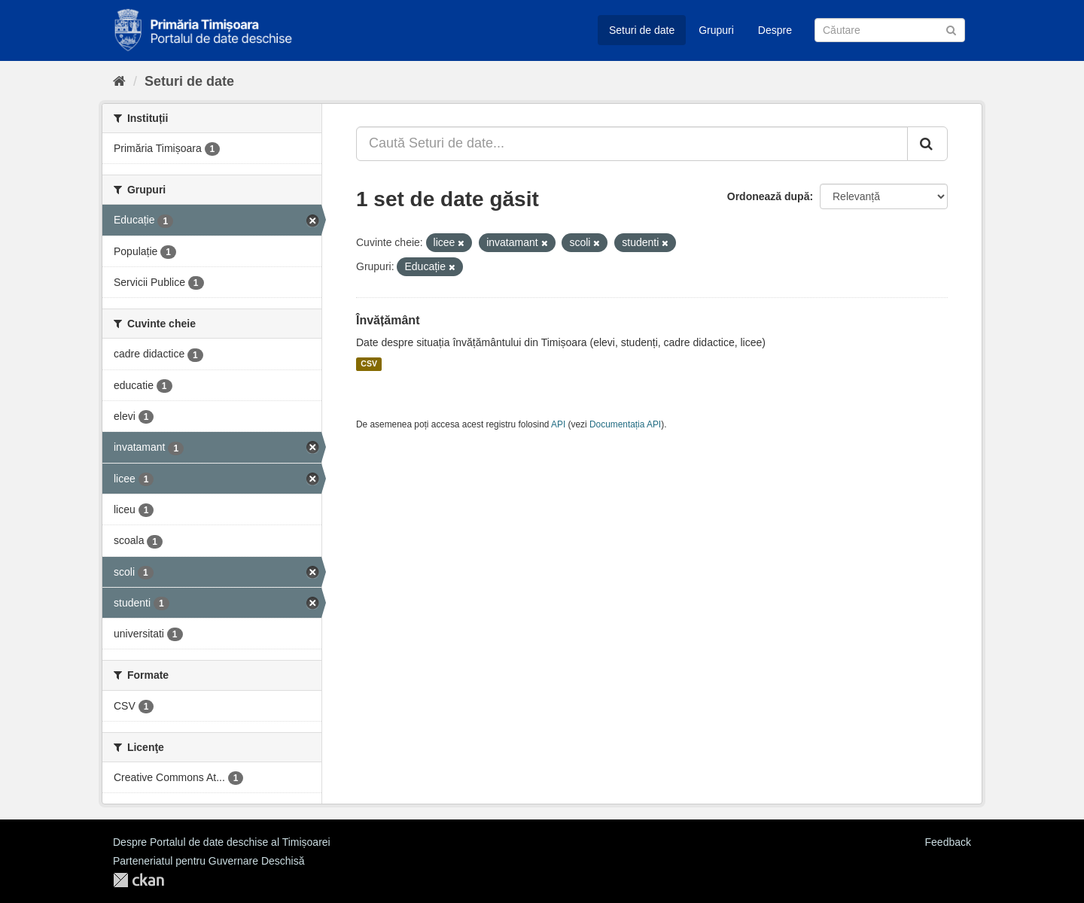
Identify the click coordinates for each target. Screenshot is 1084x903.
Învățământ (387, 320)
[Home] (119, 81)
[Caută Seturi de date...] (632, 143)
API (558, 424)
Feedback (948, 842)
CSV (369, 364)
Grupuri (716, 30)
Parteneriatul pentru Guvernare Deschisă (208, 861)
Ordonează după (768, 196)
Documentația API (625, 424)
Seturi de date (641, 30)
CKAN (138, 880)
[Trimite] (951, 29)
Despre (775, 30)
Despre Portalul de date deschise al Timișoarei (221, 842)
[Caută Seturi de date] (890, 30)
